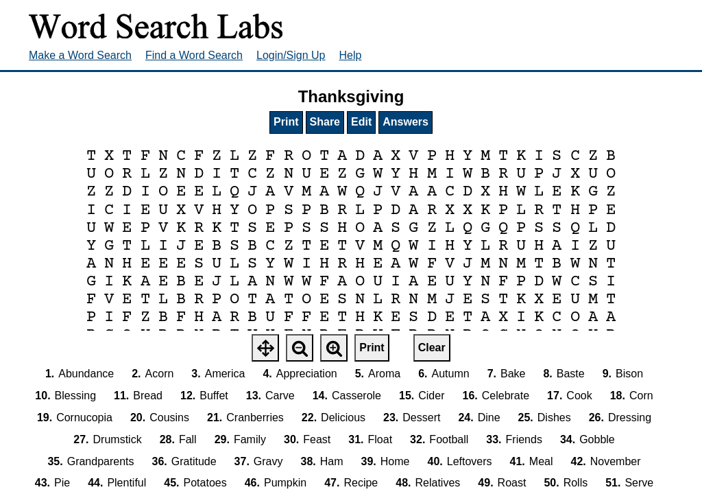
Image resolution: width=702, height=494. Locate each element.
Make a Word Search (80, 55)
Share (325, 122)
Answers (405, 122)
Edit (361, 122)
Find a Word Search (194, 55)
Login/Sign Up (291, 55)
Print (286, 122)
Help (350, 55)
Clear (432, 347)
